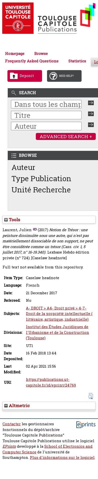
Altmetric (17, 405)
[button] (90, 396)
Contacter (11, 424)
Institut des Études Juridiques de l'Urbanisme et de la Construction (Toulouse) (57, 332)
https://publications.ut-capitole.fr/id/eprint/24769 (51, 382)
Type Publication (41, 178)
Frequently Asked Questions (31, 61)
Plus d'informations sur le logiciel (62, 457)
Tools (12, 219)
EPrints (9, 446)
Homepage (14, 53)
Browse (41, 53)
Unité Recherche (41, 189)
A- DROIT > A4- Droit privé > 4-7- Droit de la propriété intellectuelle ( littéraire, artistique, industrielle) (59, 313)
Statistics (77, 61)
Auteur (23, 167)
